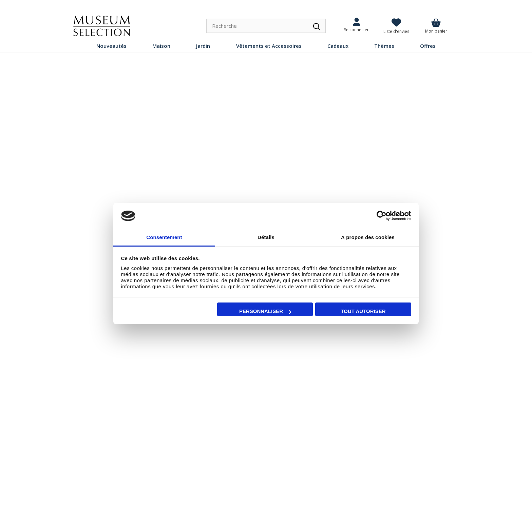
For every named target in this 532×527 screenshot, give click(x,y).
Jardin (203, 45)
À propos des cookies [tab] (368, 237)
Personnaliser (265, 311)
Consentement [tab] (164, 237)
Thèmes (384, 45)
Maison (161, 45)
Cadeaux (337, 45)
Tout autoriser (363, 311)
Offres (428, 45)
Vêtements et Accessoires (269, 45)
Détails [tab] (266, 237)
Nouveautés (111, 45)
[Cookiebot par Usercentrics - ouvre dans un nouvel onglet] (381, 216)
